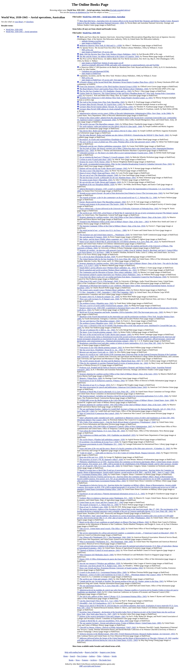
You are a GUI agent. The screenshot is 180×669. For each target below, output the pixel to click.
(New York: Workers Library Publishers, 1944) (113, 89)
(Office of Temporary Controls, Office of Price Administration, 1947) (115, 426)
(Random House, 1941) (107, 178)
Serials (114, 656)
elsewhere (30, 22)
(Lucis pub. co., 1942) (96, 352)
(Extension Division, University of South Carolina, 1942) (111, 568)
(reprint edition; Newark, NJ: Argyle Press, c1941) (106, 107)
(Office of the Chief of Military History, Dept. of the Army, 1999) (122, 405)
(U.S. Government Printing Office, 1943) (113, 596)
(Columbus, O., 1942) (124, 448)
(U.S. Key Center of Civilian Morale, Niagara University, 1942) (119, 453)
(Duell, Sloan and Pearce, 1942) (97, 173)
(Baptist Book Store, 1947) (110, 361)
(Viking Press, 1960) (90, 378)
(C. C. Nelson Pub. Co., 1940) (118, 198)
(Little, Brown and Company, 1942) (103, 168)
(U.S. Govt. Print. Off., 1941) (127, 510)
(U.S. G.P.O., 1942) (123, 396)
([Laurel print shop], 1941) (95, 159)
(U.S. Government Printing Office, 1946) (125, 472)
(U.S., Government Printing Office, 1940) (103, 572)
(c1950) (108, 87)
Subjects (106, 656)
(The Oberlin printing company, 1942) (100, 348)
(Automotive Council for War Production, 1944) (122, 277)
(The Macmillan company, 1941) (99, 124)
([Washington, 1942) (125, 517)
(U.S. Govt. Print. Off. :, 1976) (107, 392)
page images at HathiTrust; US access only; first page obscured (105, 80)
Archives (93, 660)
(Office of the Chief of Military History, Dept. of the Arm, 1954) (112, 226)
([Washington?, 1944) (117, 422)
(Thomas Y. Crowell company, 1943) (104, 157)
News (78, 660)
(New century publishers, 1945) (108, 272)
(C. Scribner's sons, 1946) (93, 507)
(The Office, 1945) (102, 529)
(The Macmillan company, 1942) (102, 202)
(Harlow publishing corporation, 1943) (102, 146)
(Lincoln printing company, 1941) (98, 332)
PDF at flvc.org (87, 50)
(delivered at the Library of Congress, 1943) (109, 56)
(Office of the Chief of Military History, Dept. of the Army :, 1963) (114, 222)
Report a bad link (91, 652)
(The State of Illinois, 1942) (114, 522)
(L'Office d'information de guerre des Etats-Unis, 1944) (104, 559)
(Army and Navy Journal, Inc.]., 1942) (101, 502)
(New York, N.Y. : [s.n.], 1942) (98, 601)
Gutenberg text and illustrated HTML (95, 71)
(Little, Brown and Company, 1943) (100, 182)
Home (65, 656)
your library (19, 22)
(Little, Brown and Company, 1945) (105, 334)
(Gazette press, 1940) (116, 153)
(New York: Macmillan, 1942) (102, 102)
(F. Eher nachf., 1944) (110, 126)
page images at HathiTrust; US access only (97, 52)
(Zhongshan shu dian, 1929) (97, 257)
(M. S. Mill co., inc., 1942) (97, 330)
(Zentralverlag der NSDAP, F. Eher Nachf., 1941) (124, 135)
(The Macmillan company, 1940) (98, 175)
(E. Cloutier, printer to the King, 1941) (121, 581)
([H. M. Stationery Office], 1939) (101, 459)
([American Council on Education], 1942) (126, 533)
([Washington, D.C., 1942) (100, 444)
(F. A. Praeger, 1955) (94, 385)
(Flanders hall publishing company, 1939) (102, 440)
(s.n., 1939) (91, 457)
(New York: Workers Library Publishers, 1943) (107, 54)
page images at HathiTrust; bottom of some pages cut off (102, 63)
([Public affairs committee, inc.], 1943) (103, 239)
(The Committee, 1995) (106, 292)
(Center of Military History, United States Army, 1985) (120, 623)
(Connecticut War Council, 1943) (99, 413)
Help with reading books (74, 652)
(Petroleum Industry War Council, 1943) (120, 575)
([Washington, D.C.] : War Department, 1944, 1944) (105, 537)
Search (72, 656)
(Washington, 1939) (104, 235)
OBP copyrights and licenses (89, 666)
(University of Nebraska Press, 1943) (118, 209)
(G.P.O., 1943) (127, 639)
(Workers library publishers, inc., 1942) (107, 268)
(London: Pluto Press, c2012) (116, 82)
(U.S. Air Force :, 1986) (103, 230)
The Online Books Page (90, 4)
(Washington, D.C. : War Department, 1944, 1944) (106, 542)
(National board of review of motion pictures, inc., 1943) (113, 363)
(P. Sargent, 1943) (93, 237)
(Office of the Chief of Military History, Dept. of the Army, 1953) (122, 217)
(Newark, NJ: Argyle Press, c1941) (100, 104)
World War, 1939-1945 (14, 30)
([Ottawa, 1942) (102, 381)
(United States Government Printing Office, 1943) (126, 479)
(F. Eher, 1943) (108, 131)
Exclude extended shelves (120, 10)
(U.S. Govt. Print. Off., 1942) (107, 259)
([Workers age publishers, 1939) (99, 563)
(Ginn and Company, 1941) (102, 616)
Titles (99, 656)
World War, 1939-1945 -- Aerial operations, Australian (104, 17)
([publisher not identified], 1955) (107, 435)
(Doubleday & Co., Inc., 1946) (106, 139)
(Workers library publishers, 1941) (104, 290)
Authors (92, 656)
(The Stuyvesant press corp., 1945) (121, 312)
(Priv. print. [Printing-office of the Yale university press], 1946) (117, 142)
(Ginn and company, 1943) (95, 579)
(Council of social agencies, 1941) (99, 550)
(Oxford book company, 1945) (103, 306)
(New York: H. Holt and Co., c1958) (100, 45)
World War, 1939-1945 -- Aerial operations (21, 32)
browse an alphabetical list (79, 12)
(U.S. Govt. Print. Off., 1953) (118, 242)
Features (85, 660)
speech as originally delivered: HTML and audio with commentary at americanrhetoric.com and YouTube (120, 65)
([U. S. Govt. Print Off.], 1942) (101, 586)
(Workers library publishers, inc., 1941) (108, 270)
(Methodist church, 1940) (96, 555)
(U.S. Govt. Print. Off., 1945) (128, 464)
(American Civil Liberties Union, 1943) (113, 387)
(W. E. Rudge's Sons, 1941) (100, 566)
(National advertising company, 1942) (126, 339)
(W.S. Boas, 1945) (104, 621)
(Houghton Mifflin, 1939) (96, 184)
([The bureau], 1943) (98, 281)
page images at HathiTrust (91, 43)
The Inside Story (105, 660)
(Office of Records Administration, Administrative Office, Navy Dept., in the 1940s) (125, 113)
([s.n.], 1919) (99, 442)
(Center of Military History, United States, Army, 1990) (126, 400)
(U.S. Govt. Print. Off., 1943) (102, 431)
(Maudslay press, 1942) (96, 323)
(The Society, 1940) (101, 204)
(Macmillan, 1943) (95, 180)
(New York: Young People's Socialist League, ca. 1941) (116, 98)
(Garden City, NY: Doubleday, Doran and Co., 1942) (105, 91)
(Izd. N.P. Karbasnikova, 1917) (95, 603)
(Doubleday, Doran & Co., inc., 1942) (101, 350)
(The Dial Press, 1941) (94, 171)
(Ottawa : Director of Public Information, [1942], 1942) (107, 627)
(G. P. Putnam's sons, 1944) (99, 299)
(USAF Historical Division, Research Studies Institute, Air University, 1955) (127, 634)
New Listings (82, 656)
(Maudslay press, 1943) (96, 303)
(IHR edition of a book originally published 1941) (106, 109)
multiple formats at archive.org (93, 41)
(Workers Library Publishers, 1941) (110, 275)
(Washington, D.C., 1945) (106, 498)
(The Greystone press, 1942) (121, 193)
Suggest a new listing (107, 652)
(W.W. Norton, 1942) (94, 162)
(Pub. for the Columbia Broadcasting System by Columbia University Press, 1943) (125, 164)
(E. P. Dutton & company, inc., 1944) (99, 297)
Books (71, 660)
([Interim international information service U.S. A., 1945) (112, 494)
